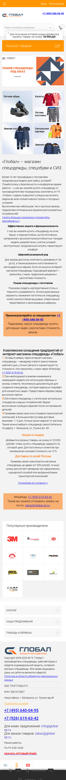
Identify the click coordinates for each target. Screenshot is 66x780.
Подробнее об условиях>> (33, 483)
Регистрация (56, 3)
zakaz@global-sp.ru (37, 505)
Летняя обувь (12, 96)
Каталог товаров (33, 46)
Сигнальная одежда (42, 130)
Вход (43, 3)
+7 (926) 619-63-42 (12, 372)
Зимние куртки (44, 144)
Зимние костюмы (14, 128)
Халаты (39, 96)
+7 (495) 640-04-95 (53, 13)
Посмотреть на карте (16, 703)
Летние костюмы (40, 114)
